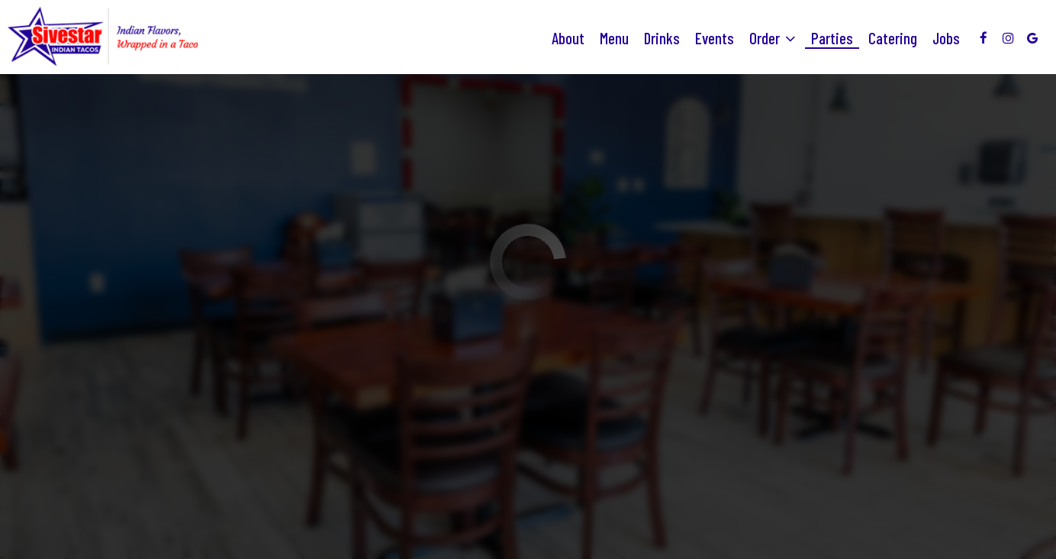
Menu (614, 38)
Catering (892, 38)
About (568, 38)
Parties (832, 38)
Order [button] (772, 39)
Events (714, 38)
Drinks (662, 38)
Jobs (946, 38)
